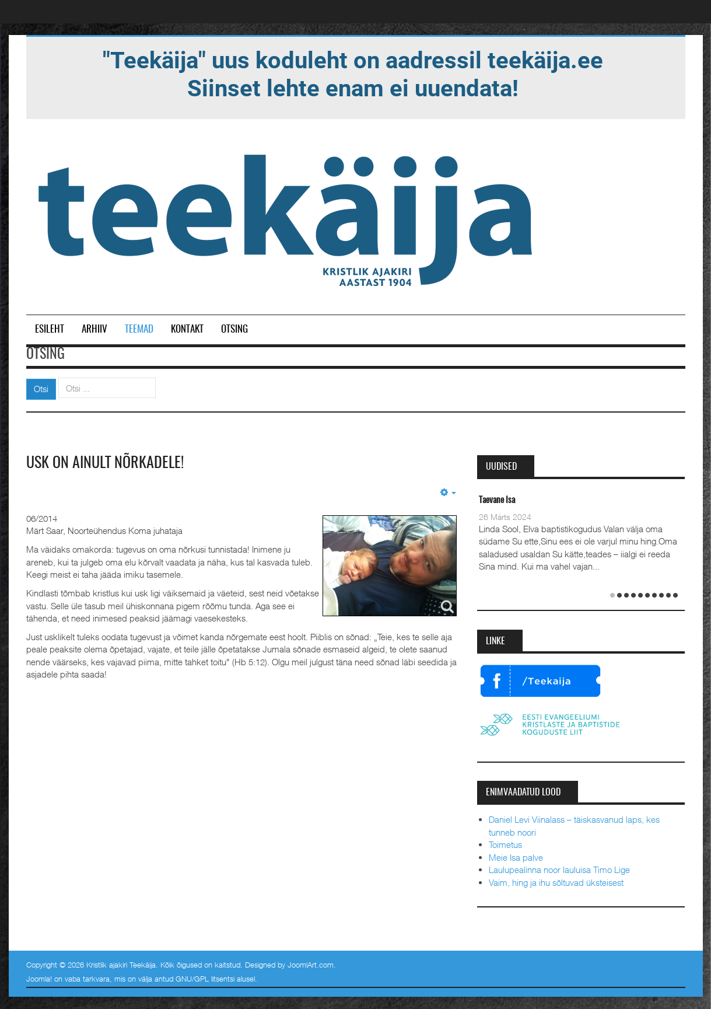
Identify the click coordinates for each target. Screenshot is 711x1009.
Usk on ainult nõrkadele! (105, 463)
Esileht (49, 329)
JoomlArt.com (311, 964)
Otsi (41, 388)
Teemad (139, 329)
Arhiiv (94, 329)
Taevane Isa (497, 500)
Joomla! (39, 978)
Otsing (234, 329)
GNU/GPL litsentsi (205, 978)
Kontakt (187, 329)
